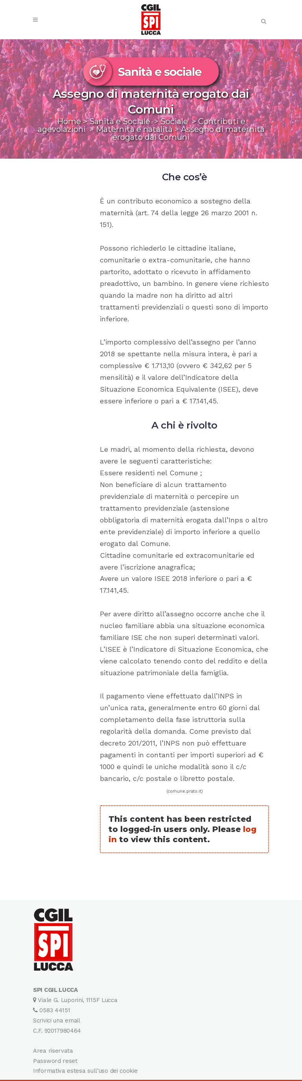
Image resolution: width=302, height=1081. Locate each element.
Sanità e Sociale (119, 121)
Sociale (174, 121)
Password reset (55, 1061)
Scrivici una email (56, 1020)
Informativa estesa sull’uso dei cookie (85, 1070)
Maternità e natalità (134, 129)
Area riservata (53, 1050)
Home (69, 121)
